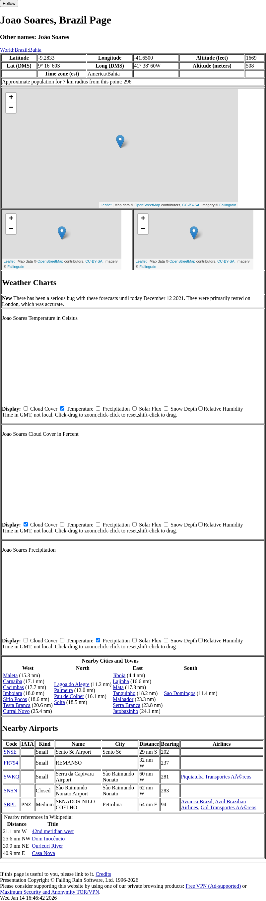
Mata (118, 687)
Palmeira (63, 690)
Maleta (10, 675)
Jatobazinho (125, 711)
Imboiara (12, 693)
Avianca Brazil (197, 801)
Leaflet (105, 205)
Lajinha (121, 681)
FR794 (11, 763)
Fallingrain (227, 205)
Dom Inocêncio (48, 838)
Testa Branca (17, 705)
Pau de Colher (69, 696)
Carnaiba (12, 681)
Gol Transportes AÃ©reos (228, 807)
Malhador (123, 699)
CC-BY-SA (191, 205)
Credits (103, 874)
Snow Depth (183, 409)
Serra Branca (126, 705)
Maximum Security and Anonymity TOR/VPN (49, 892)
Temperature (80, 409)
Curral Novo (16, 711)
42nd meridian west (53, 831)
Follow (9, 3)
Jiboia (119, 675)
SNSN (10, 790)
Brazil (21, 50)
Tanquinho (124, 693)
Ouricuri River (47, 846)
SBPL (10, 804)
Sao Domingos (179, 693)
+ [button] (11, 98)
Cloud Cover (43, 409)
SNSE (10, 752)
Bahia (35, 50)
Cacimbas (13, 687)
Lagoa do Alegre (72, 684)
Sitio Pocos (15, 699)
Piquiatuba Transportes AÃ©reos (216, 776)
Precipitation (116, 409)
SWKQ (11, 776)
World (6, 50)
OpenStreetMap (147, 205)
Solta (59, 702)
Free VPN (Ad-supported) (213, 886)
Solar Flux (150, 409)
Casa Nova (43, 853)
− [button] (11, 108)
